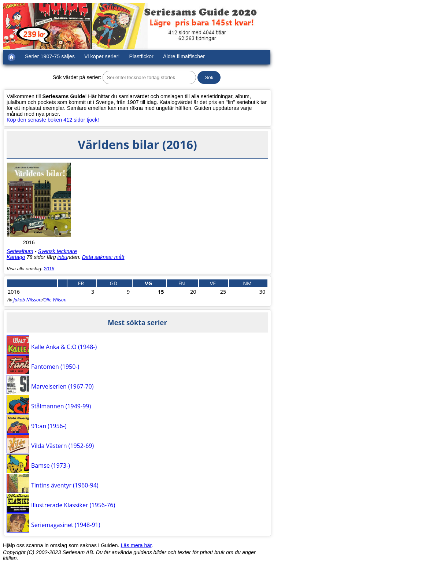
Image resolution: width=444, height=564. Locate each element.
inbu (62, 257)
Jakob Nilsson (28, 299)
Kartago (16, 257)
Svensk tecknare (57, 251)
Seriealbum (20, 251)
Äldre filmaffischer (184, 56)
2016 (49, 268)
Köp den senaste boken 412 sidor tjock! (53, 120)
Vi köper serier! (102, 56)
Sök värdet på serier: (77, 77)
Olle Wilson (55, 299)
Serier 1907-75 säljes (50, 56)
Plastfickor (141, 56)
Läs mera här (136, 545)
